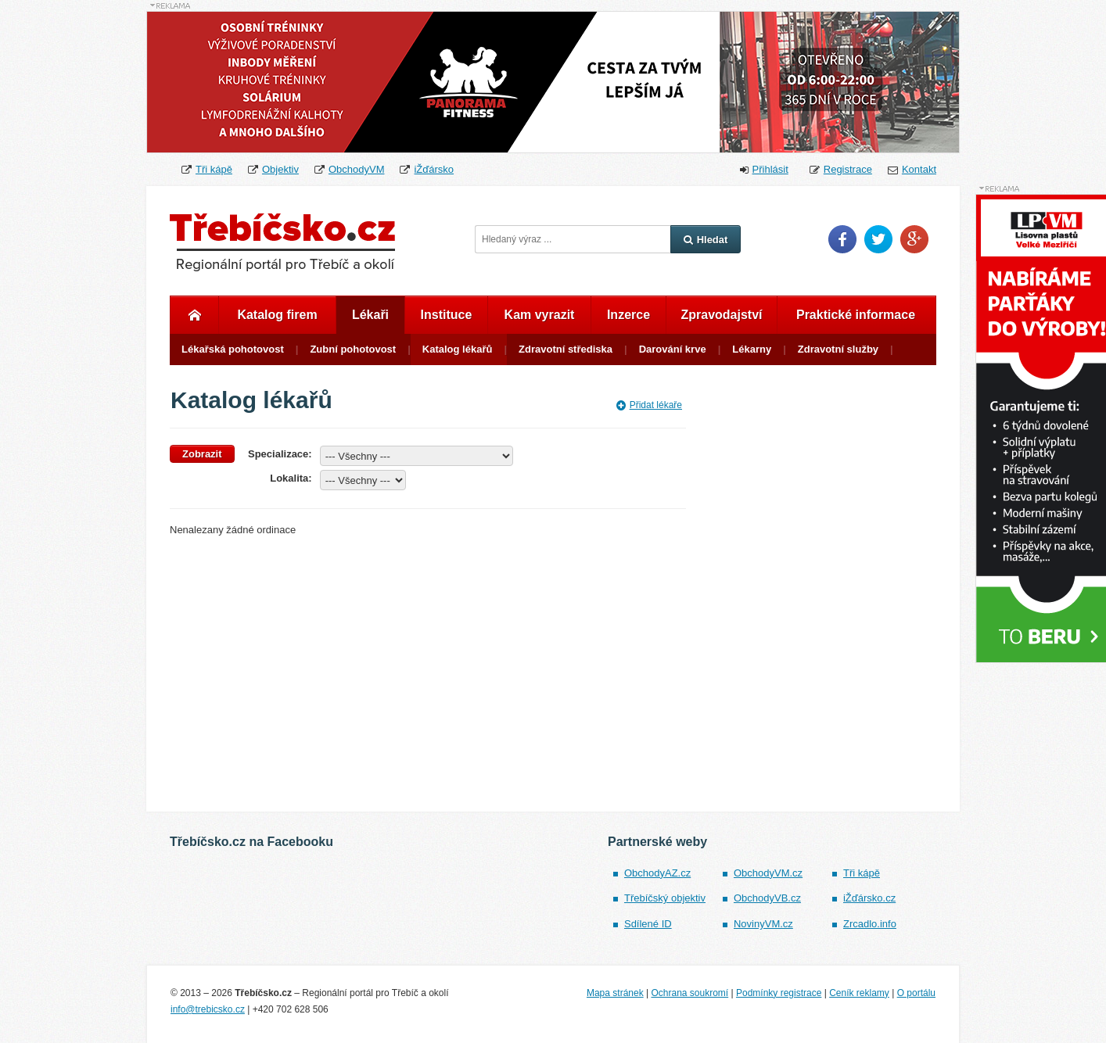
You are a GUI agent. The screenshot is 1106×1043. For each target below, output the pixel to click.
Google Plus (914, 239)
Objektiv (280, 169)
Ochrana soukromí (689, 992)
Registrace (848, 169)
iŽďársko (434, 169)
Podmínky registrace (778, 992)
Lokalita (289, 478)
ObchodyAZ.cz (657, 873)
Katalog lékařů (457, 349)
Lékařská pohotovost (232, 349)
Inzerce (628, 314)
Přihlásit (770, 169)
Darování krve (672, 349)
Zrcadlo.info (869, 924)
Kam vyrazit (540, 314)
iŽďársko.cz (869, 898)
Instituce (446, 314)
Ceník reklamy (859, 992)
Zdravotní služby (838, 349)
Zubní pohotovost (353, 349)
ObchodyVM (357, 169)
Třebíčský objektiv (665, 898)
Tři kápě (214, 169)
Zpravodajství (721, 314)
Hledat (706, 240)
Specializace (278, 454)
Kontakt (919, 169)
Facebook (842, 239)
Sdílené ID (648, 924)
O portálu (916, 992)
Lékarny (751, 349)
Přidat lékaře (649, 405)
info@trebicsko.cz (208, 1009)
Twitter (878, 239)
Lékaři (370, 314)
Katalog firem (277, 314)
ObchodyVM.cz (768, 873)
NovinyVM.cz (763, 924)
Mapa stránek (615, 992)
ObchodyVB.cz (767, 898)
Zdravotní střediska (565, 349)
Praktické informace (855, 314)
